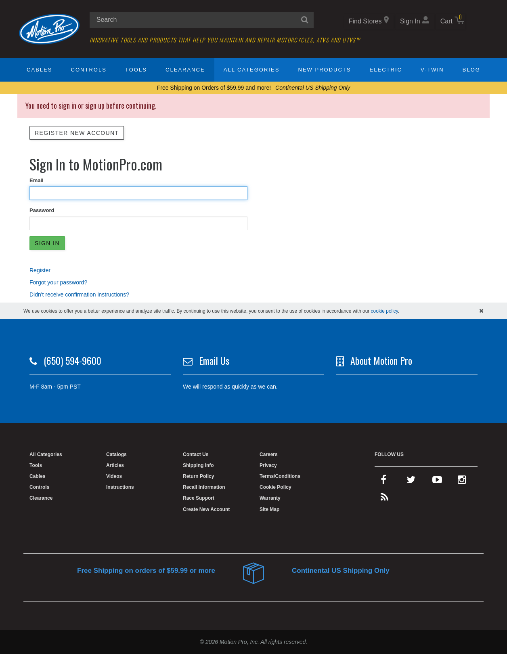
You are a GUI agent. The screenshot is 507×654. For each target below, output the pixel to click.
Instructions (120, 487)
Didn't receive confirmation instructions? (79, 294)
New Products (324, 70)
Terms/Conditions (280, 476)
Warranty (270, 498)
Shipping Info (198, 465)
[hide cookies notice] (481, 311)
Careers (269, 454)
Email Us (214, 360)
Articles (115, 465)
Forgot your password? (58, 282)
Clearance (185, 70)
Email (36, 180)
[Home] (49, 28)
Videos (114, 476)
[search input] (202, 20)
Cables (39, 70)
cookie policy (384, 311)
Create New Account (206, 509)
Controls (89, 70)
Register (39, 270)
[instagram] (462, 481)
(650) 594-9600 (72, 360)
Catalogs (116, 454)
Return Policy (198, 476)
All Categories (252, 70)
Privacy (268, 465)
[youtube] (437, 481)
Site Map (269, 509)
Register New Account (77, 133)
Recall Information (204, 487)
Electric (386, 70)
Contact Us (195, 454)
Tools (136, 70)
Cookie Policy (275, 487)
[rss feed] (384, 499)
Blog (471, 70)
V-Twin (432, 70)
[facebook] (383, 481)
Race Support (198, 498)
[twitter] (410, 481)
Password (41, 210)
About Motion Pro (381, 360)
